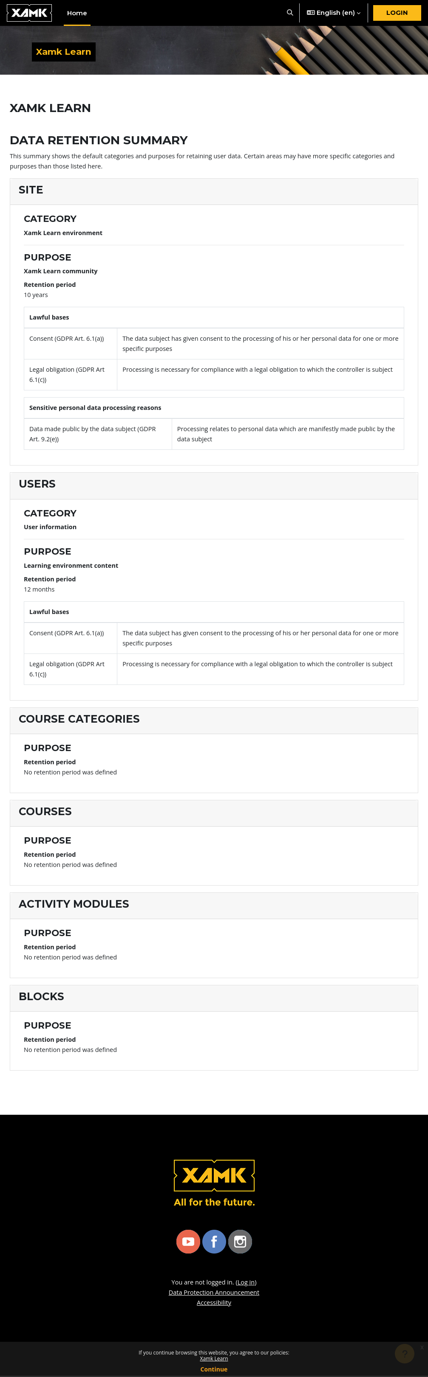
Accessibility (214, 1304)
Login (397, 13)
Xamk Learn (214, 1358)
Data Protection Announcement (214, 1294)
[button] (290, 13)
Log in (247, 1283)
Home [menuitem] (77, 13)
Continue (214, 1369)
